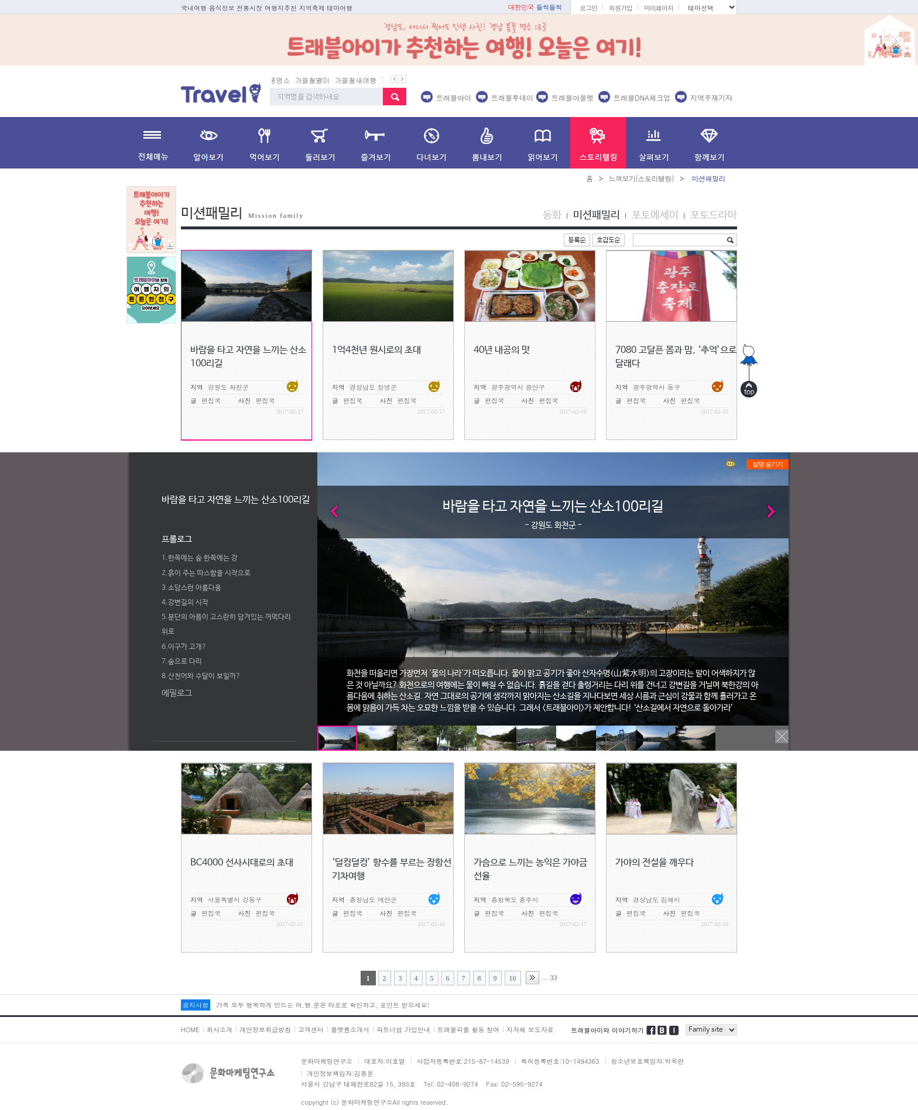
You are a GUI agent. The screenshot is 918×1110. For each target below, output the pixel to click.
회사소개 (219, 1029)
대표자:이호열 (384, 1061)
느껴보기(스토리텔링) (641, 178)
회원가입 (620, 8)
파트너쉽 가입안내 (403, 1029)
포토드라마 (713, 215)
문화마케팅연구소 (326, 1061)
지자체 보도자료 (530, 1029)
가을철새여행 (365, 80)
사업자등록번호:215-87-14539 (463, 1061)
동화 (552, 215)
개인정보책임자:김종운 (340, 1073)
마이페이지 (658, 8)
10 (512, 978)
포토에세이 (655, 215)
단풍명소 (286, 80)
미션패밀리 (596, 215)
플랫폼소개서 (350, 1029)
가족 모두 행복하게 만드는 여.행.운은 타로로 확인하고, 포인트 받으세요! (322, 1005)
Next (777, 511)
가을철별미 (322, 80)
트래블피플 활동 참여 (468, 1029)
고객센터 (311, 1029)
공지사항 (195, 1005)
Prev (329, 511)
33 (553, 978)
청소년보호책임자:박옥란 (647, 1061)
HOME (190, 1029)
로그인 (588, 8)
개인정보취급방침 (265, 1029)
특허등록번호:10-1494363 (560, 1061)
